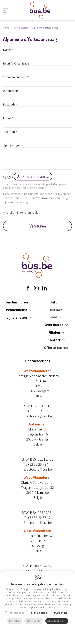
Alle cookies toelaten (56, 621)
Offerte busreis (21, 27)
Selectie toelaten (33, 621)
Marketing (60, 613)
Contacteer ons (37, 361)
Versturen (37, 225)
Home (6, 27)
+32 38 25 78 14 (39, 464)
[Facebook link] (29, 288)
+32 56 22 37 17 (39, 411)
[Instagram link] (37, 288)
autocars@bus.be (39, 416)
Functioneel (16, 613)
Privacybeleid (11, 198)
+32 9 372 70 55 (39, 571)
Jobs (54, 317)
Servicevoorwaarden (41, 198)
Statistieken (39, 613)
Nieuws (56, 310)
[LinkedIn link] (44, 288)
